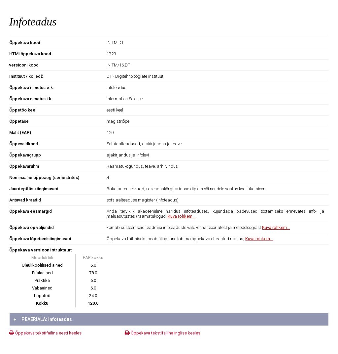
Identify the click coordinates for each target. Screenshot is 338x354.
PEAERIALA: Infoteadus (43, 319)
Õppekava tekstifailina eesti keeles (45, 333)
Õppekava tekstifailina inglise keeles (162, 333)
